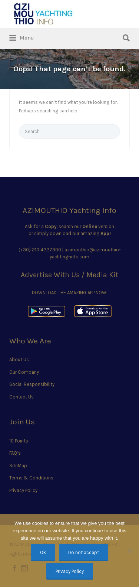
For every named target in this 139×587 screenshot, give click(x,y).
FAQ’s (15, 453)
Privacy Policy (23, 490)
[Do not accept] (129, 550)
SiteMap (18, 465)
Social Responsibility (31, 384)
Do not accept (83, 552)
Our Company (24, 372)
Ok (43, 552)
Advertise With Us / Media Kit (69, 275)
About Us (19, 359)
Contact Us (21, 397)
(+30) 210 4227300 (40, 249)
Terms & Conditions (31, 478)
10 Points (18, 441)
